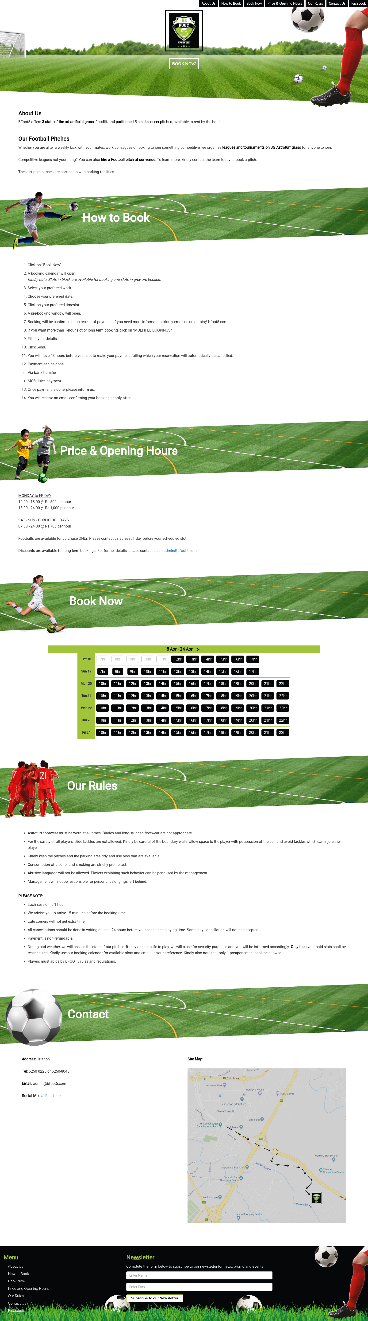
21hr (268, 683)
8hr (117, 671)
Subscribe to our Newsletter (154, 1298)
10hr (147, 671)
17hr (253, 659)
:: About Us (14, 1266)
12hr (177, 659)
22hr (283, 683)
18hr (222, 683)
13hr (192, 659)
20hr (253, 683)
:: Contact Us (16, 1303)
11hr (162, 671)
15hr (222, 659)
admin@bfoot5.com (180, 550)
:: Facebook (15, 1311)
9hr (132, 671)
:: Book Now (15, 1281)
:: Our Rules (15, 1296)
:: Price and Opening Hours (27, 1288)
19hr (238, 683)
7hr (102, 671)
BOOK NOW (184, 63)
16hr (238, 659)
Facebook (53, 1096)
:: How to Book (17, 1274)
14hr (207, 659)
